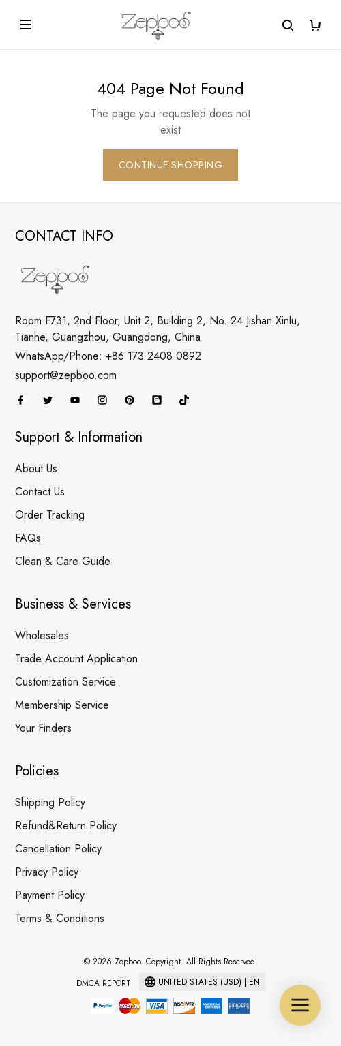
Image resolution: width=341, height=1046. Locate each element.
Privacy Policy (46, 872)
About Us (36, 468)
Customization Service (65, 682)
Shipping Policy (50, 802)
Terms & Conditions (59, 918)
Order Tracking (50, 515)
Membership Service (62, 705)
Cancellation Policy (58, 849)
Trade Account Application (76, 658)
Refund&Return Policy (66, 825)
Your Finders (43, 728)
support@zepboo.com (66, 375)
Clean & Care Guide (62, 561)
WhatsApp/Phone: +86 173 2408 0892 (108, 356)
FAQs (28, 538)
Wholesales (42, 635)
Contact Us (40, 491)
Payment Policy (50, 895)
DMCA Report (103, 983)
